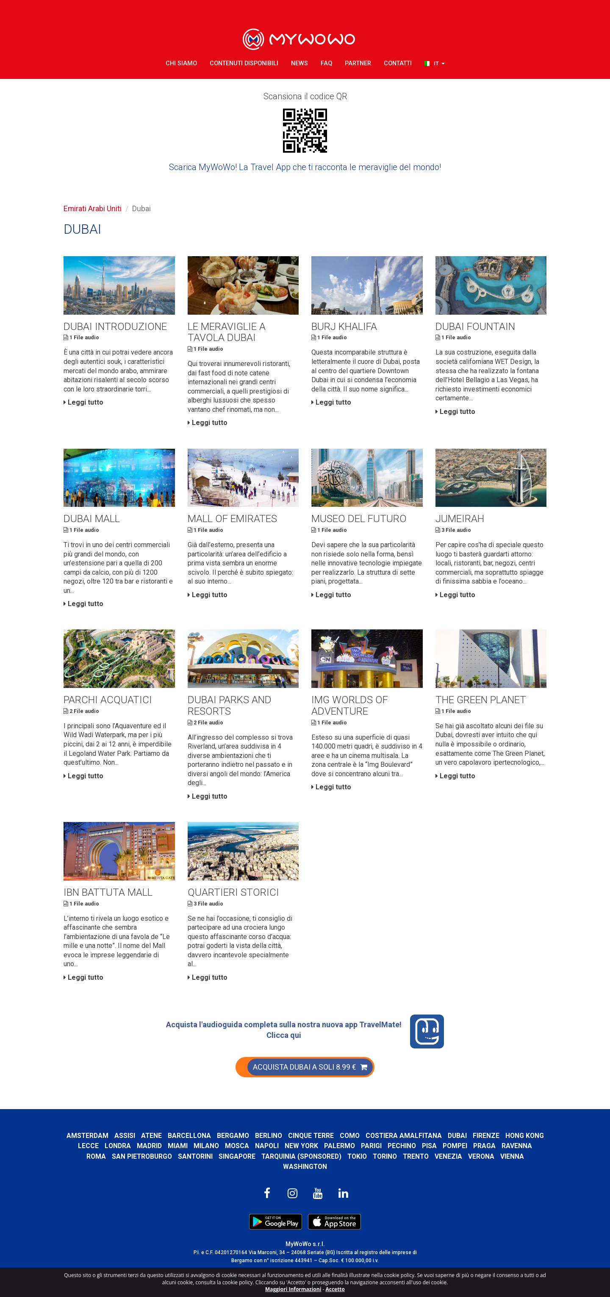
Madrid (189, 1147)
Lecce (129, 1147)
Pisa (470, 1147)
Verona (501, 1158)
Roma (112, 1158)
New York (342, 1147)
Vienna (531, 1158)
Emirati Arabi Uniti (93, 208)
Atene (173, 1137)
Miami (218, 1147)
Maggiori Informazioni (293, 1289)
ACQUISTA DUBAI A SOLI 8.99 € (310, 1068)
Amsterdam (109, 1137)
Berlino (290, 1137)
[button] (434, 64)
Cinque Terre (333, 1137)
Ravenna (82, 1158)
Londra (158, 1147)
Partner (358, 63)
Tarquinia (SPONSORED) (319, 1158)
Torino (403, 1158)
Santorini (212, 1158)
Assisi (146, 1137)
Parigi (412, 1147)
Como (372, 1137)
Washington (305, 1168)
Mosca (278, 1147)
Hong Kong (93, 1147)
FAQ (326, 63)
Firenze (509, 1137)
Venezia (468, 1158)
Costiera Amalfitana (426, 1137)
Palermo (380, 1147)
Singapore (254, 1158)
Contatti (398, 63)
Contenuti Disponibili (244, 63)
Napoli (307, 1147)
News (299, 63)
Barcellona (211, 1137)
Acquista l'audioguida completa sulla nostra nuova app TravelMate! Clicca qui (305, 1033)
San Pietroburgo (158, 1158)
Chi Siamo (181, 63)
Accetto (335, 1289)
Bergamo (255, 1137)
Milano (247, 1147)
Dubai (480, 1137)
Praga (525, 1147)
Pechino (442, 1147)
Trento (434, 1158)
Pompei (495, 1147)
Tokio (375, 1158)
